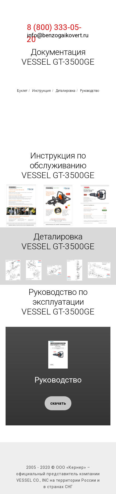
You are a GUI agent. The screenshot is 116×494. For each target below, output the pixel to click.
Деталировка (65, 91)
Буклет (22, 91)
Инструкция (41, 91)
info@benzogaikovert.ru (57, 35)
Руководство (89, 91)
